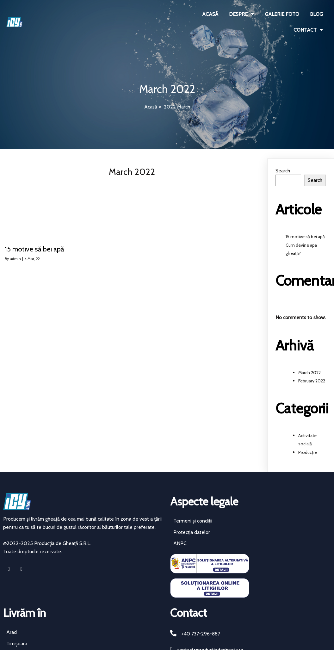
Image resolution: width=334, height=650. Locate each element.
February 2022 (311, 381)
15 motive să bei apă (305, 236)
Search (282, 171)
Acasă (150, 107)
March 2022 (309, 372)
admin (15, 258)
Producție (307, 452)
